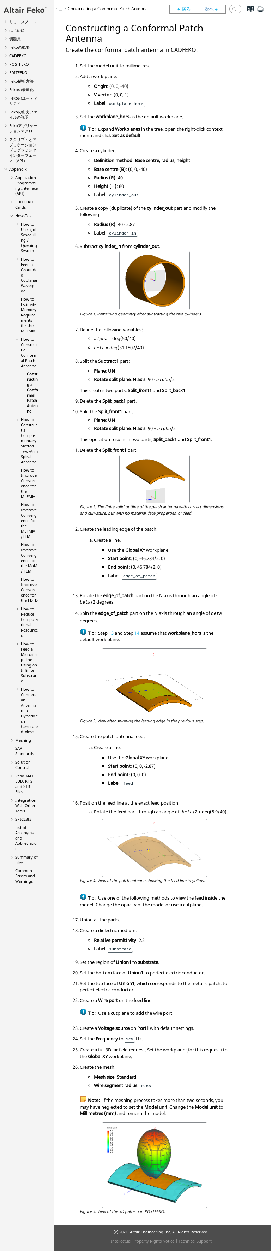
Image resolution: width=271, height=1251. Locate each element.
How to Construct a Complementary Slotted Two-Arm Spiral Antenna (29, 440)
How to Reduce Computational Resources (29, 622)
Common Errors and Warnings (25, 876)
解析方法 (21, 81)
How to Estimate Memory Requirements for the (28, 314)
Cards (24, 204)
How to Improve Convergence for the (29, 483)
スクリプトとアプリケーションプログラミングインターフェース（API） (22, 150)
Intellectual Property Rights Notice (142, 1241)
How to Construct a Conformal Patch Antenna (29, 352)
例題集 (15, 38)
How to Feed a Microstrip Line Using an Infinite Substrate (29, 662)
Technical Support (195, 1241)
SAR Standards (24, 751)
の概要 (19, 47)
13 (111, 633)
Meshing (23, 740)
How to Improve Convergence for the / (29, 520)
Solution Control (23, 764)
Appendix (18, 169)
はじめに (17, 30)
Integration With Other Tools (25, 805)
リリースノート (22, 21)
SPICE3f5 (23, 819)
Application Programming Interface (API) (26, 185)
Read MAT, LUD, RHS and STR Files (25, 783)
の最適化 (21, 89)
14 (136, 633)
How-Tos (23, 215)
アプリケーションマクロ (23, 128)
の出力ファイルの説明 (23, 114)
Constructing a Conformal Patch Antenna (32, 392)
